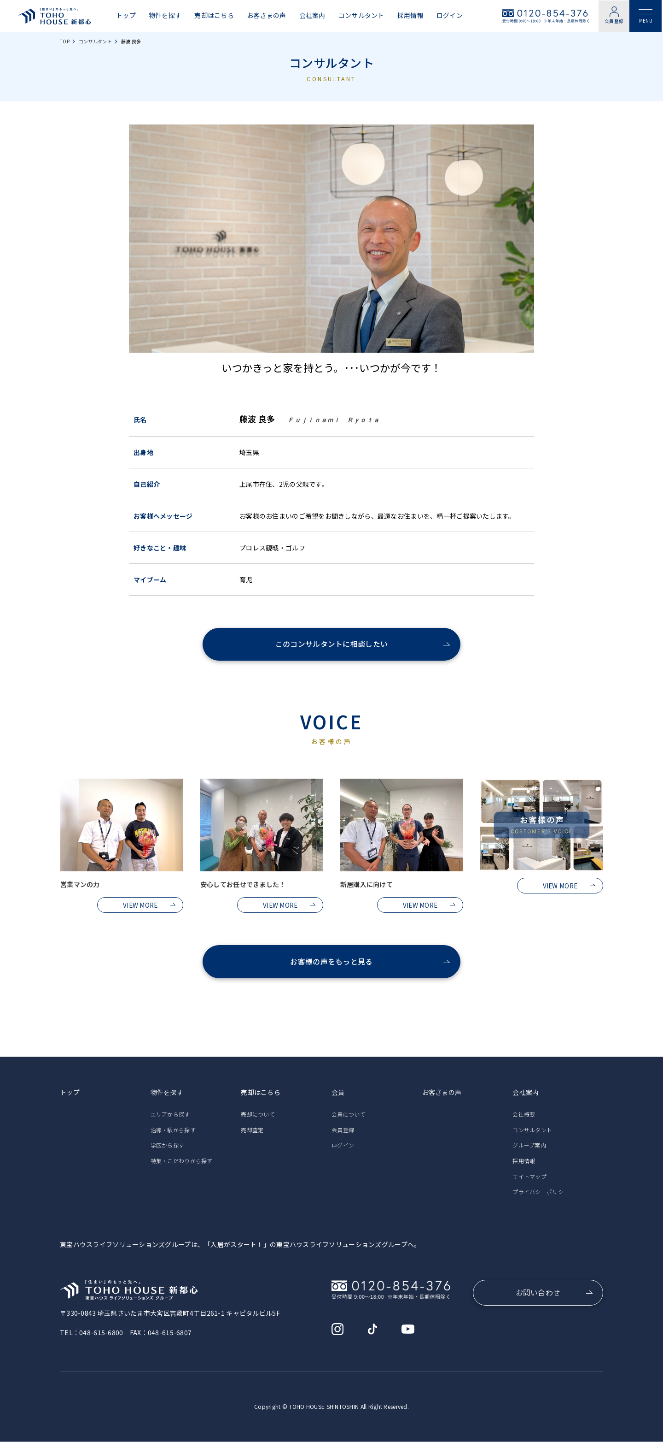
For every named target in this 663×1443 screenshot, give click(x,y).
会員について (349, 1116)
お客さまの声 (266, 15)
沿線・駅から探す (173, 1131)
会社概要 (523, 1116)
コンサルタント (361, 15)
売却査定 (252, 1131)
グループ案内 (529, 1147)
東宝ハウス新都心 (54, 16)
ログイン (449, 15)
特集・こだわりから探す (182, 1162)
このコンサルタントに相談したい (331, 644)
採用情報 (410, 15)
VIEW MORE (140, 905)
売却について (258, 1116)
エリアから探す (170, 1116)
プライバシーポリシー (540, 1193)
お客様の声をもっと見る (331, 963)
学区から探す (168, 1147)
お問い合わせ (538, 1294)
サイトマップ (529, 1178)
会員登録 (614, 21)
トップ (126, 15)
